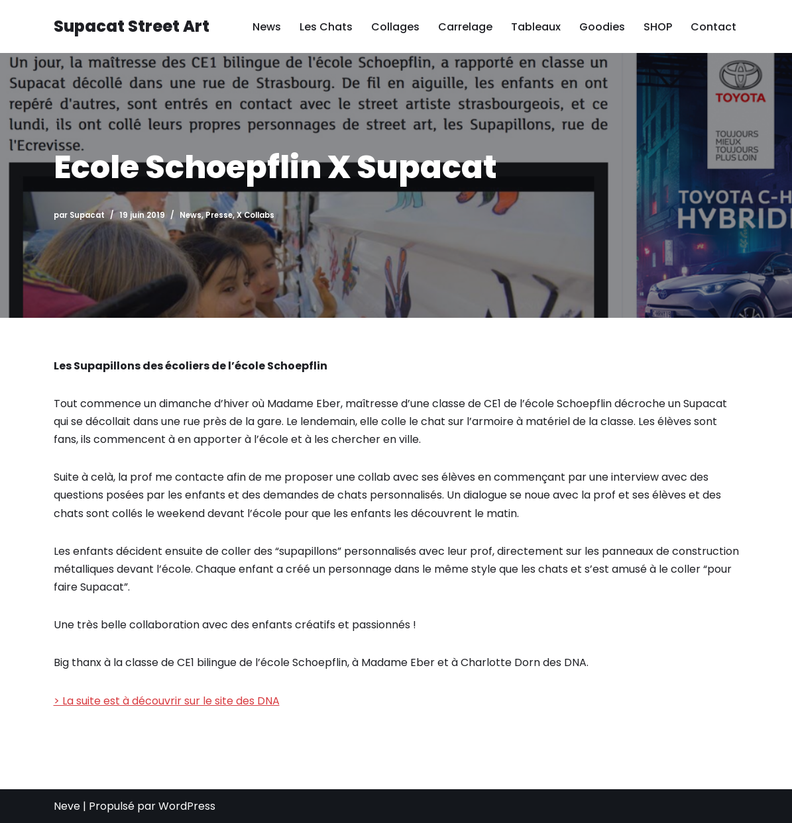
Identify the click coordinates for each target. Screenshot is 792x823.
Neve (67, 806)
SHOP (658, 26)
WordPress (186, 806)
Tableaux (536, 26)
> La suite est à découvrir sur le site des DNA (167, 700)
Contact (713, 26)
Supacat (87, 215)
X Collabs (255, 215)
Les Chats (326, 26)
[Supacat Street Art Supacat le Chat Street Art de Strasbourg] (131, 26)
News (267, 26)
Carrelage (465, 26)
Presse (219, 215)
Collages (395, 26)
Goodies (602, 26)
